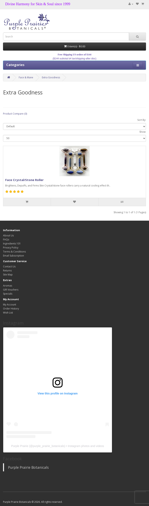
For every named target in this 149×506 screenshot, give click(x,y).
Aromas (7, 285)
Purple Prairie (19, 446)
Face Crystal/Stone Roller (24, 180)
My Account (9, 304)
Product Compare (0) (15, 113)
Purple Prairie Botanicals (28, 467)
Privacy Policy (10, 247)
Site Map (8, 274)
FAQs (6, 239)
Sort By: (141, 120)
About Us (8, 235)
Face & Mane (26, 77)
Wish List (8, 312)
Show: (142, 131)
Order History (11, 308)
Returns (7, 270)
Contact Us (9, 266)
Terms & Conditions (14, 251)
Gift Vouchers (10, 289)
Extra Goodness (51, 77)
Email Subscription (13, 255)
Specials (7, 293)
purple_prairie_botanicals (48, 446)
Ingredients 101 (12, 243)
